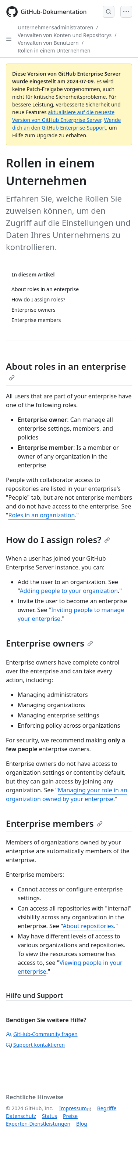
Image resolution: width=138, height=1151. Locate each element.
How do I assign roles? (58, 539)
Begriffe (107, 1108)
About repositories (88, 926)
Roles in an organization (41, 515)
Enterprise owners (49, 643)
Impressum (73, 1108)
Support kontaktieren (35, 1044)
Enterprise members (54, 823)
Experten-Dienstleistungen (38, 1123)
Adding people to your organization (69, 591)
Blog (81, 1123)
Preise (70, 1115)
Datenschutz (21, 1115)
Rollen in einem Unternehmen (54, 50)
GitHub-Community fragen (42, 1034)
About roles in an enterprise (66, 370)
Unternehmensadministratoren (55, 27)
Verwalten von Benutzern (48, 42)
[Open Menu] (126, 12)
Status (49, 1115)
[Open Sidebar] (9, 39)
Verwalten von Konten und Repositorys (65, 35)
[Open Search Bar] (108, 12)
